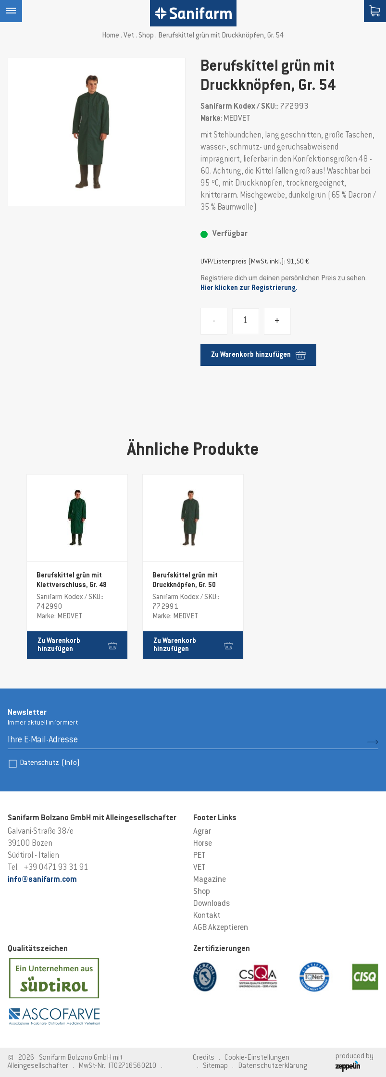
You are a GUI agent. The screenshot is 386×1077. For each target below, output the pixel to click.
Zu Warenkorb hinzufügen (258, 355)
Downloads (211, 904)
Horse (202, 844)
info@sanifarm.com (42, 880)
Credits (203, 1058)
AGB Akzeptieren (220, 928)
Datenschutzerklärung (272, 1066)
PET (199, 856)
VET (199, 868)
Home (110, 35)
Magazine (209, 880)
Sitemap (215, 1066)
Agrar (202, 832)
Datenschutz (50, 763)
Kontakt (207, 916)
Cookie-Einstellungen (256, 1058)
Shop (146, 35)
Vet (129, 35)
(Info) (71, 763)
